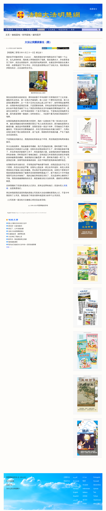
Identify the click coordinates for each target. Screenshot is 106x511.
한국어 (85, 500)
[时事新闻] (8, 30)
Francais (76, 503)
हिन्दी (84, 481)
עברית (85, 477)
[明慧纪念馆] (63, 30)
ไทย (94, 492)
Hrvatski (85, 485)
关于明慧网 (10, 481)
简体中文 (67, 481)
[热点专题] (20, 30)
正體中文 (67, 477)
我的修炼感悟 (12, 242)
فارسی (75, 500)
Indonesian (86, 488)
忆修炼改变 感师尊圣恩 (16, 234)
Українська (97, 500)
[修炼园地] (41, 30)
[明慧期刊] (30, 30)
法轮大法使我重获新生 (16, 231)
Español (75, 496)
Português (96, 477)
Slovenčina (97, 485)
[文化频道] (51, 30)
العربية (75, 477)
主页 (8, 35)
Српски (95, 488)
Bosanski (76, 481)
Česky (75, 485)
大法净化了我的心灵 (15, 236)
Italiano (85, 492)
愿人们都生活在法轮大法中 (17, 223)
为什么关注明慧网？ (13, 488)
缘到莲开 (37, 35)
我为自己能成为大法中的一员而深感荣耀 (22, 244)
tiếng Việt (96, 503)
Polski (85, 503)
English (75, 492)
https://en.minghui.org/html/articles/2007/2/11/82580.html (31, 212)
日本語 (85, 496)
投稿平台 (9, 485)
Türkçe (95, 496)
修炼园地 (16, 35)
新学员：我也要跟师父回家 (17, 239)
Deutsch (76, 488)
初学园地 (26, 35)
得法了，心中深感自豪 (16, 228)
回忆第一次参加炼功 (15, 226)
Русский (96, 481)
